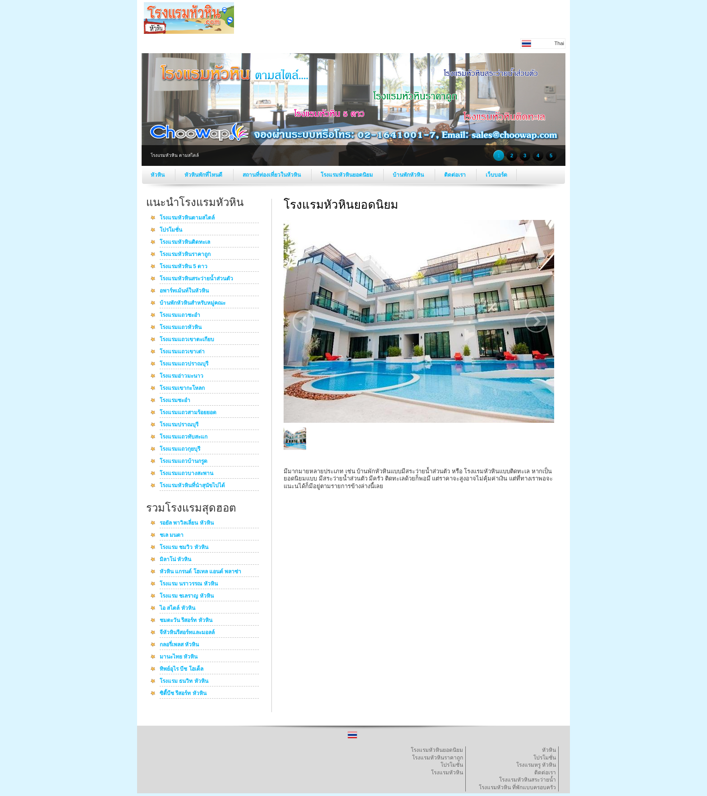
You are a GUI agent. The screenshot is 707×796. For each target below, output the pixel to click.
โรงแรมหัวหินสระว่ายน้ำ (527, 780)
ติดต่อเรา (455, 175)
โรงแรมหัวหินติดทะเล (185, 242)
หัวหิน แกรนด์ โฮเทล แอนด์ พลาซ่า (200, 572)
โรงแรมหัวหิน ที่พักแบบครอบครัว (517, 787)
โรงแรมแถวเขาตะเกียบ (187, 340)
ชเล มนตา (172, 535)
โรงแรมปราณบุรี (179, 425)
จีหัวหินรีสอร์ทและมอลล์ (187, 633)
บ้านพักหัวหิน (409, 175)
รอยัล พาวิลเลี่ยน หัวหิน (187, 523)
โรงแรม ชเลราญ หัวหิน (187, 596)
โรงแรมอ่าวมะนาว (181, 376)
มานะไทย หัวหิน (178, 657)
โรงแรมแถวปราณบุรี (184, 364)
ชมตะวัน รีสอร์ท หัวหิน (186, 620)
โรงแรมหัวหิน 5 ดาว (183, 267)
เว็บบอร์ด (496, 175)
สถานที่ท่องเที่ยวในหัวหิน (272, 175)
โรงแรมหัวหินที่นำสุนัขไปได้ (192, 486)
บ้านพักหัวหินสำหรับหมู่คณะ (192, 303)
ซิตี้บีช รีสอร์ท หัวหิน (183, 693)
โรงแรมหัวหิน (447, 772)
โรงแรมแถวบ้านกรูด (183, 461)
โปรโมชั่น (171, 230)
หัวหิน (158, 175)
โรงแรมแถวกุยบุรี (180, 449)
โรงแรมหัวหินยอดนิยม (347, 175)
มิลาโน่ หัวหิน (175, 560)
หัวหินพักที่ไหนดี (204, 175)
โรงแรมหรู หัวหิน (536, 765)
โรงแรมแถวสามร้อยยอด (188, 413)
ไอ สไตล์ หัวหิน (177, 608)
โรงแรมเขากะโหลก (182, 388)
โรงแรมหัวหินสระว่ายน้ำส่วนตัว (196, 279)
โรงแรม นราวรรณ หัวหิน (189, 584)
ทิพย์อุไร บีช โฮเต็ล (181, 669)
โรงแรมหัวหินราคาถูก (185, 254)
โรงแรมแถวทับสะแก (183, 437)
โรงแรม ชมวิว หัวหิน (184, 547)
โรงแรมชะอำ (175, 400)
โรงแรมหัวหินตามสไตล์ (187, 218)
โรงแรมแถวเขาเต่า (182, 352)
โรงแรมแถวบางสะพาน (186, 473)
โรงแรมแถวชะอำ (180, 315)
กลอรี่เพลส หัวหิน (179, 645)
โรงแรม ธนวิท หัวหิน (184, 681)
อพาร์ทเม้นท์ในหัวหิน (184, 291)
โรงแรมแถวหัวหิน (181, 327)
